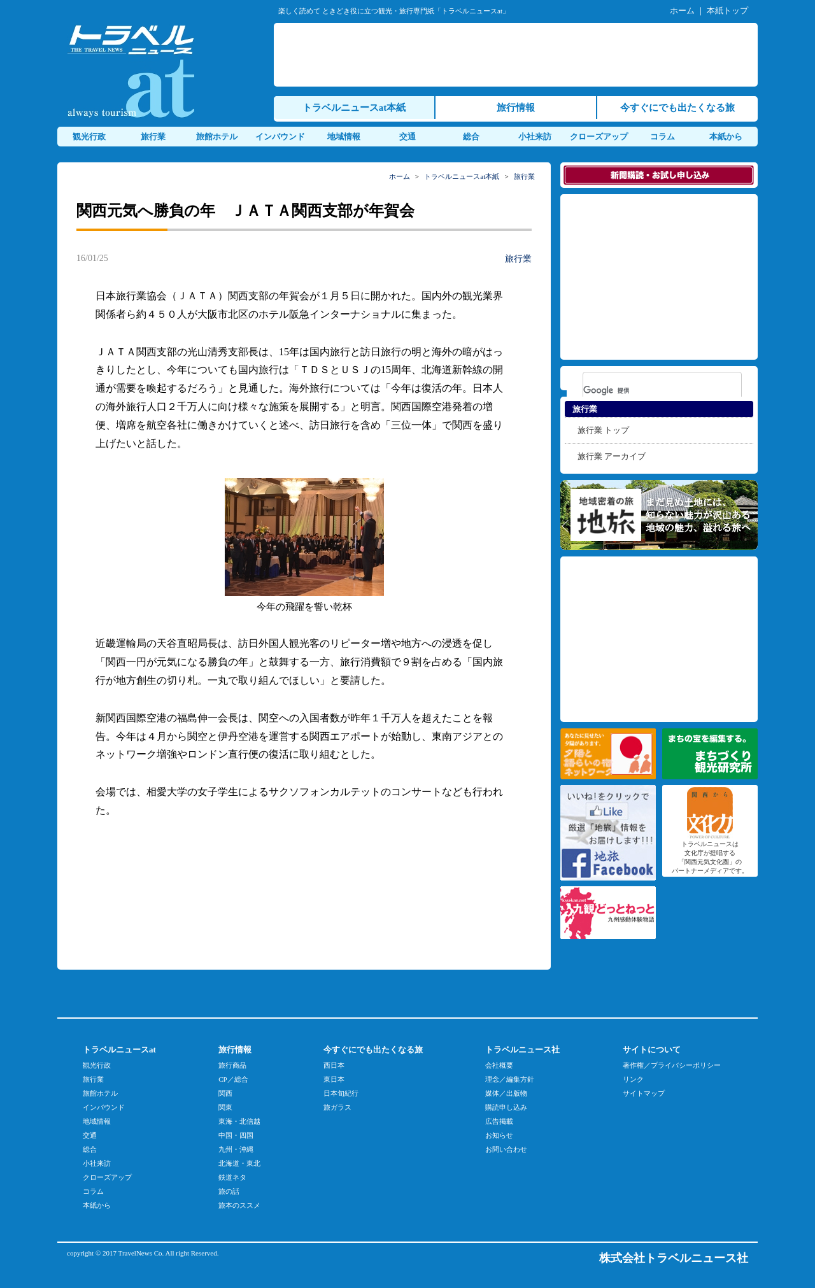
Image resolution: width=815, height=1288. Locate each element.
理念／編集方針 (509, 1079)
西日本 (333, 1065)
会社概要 (499, 1065)
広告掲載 (499, 1121)
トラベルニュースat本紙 (354, 108)
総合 (471, 136)
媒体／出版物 (506, 1093)
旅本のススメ (239, 1205)
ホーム (682, 10)
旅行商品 (232, 1065)
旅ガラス (337, 1107)
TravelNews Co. (141, 1253)
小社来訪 (534, 136)
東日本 (333, 1079)
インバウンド (280, 136)
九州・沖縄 (235, 1149)
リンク (633, 1079)
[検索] (645, 390)
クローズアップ (599, 136)
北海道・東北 (239, 1163)
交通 (407, 136)
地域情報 (343, 136)
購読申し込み (506, 1107)
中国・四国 (235, 1135)
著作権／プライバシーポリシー (672, 1065)
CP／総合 (233, 1079)
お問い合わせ (506, 1149)
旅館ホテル (216, 136)
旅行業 (153, 136)
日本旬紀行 (340, 1093)
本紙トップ (727, 10)
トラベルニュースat (119, 1049)
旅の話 (228, 1191)
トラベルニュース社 (522, 1049)
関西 (225, 1093)
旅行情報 (516, 108)
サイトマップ (644, 1093)
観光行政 (89, 136)
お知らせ (499, 1135)
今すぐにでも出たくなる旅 (677, 108)
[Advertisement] (518, 54)
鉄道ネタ (232, 1177)
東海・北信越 (239, 1121)
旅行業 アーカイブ (612, 456)
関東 (225, 1107)
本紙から (725, 136)
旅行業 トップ (603, 430)
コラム (662, 136)
